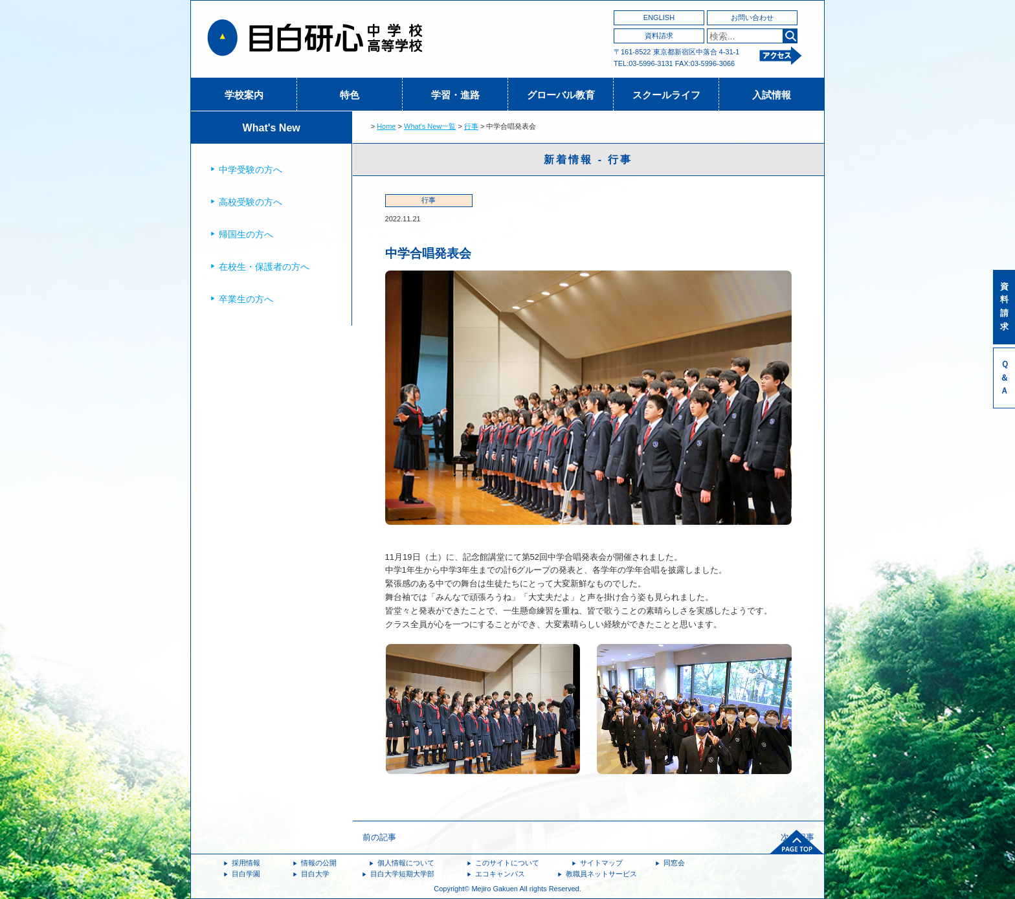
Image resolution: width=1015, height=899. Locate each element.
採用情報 (246, 863)
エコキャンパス (500, 874)
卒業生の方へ (246, 299)
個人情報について (405, 863)
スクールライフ (666, 94)
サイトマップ (601, 863)
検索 (790, 35)
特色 (349, 94)
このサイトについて (507, 863)
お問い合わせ (752, 17)
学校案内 (244, 94)
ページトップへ (797, 842)
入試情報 (771, 94)
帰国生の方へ (246, 234)
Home (386, 126)
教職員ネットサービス (601, 874)
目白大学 (315, 874)
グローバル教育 (561, 94)
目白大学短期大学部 (402, 874)
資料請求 (659, 35)
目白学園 (246, 874)
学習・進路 (455, 94)
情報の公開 (319, 863)
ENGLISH (659, 17)
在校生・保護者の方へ (264, 266)
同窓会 (674, 863)
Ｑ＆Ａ (1004, 377)
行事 (471, 126)
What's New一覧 (430, 126)
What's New (271, 127)
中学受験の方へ (250, 169)
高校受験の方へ (250, 202)
